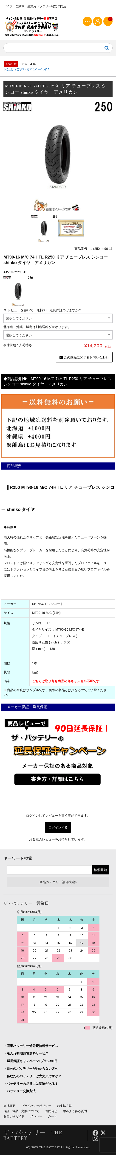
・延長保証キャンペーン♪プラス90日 (30, 1061)
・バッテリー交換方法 (19, 1091)
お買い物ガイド (13, 1116)
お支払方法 (64, 1106)
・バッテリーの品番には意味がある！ (30, 1083)
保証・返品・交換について (21, 1111)
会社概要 (9, 1106)
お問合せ (51, 1111)
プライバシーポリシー (36, 1106)
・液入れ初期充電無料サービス (25, 1053)
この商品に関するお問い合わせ (84, 357)
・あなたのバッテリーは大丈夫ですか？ (32, 1076)
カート (52, 1116)
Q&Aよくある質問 (75, 1111)
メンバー (36, 1116)
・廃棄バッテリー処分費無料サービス (30, 1046)
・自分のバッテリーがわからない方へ (30, 1068)
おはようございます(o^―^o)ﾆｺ (26, 69)
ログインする (58, 827)
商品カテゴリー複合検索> (58, 882)
